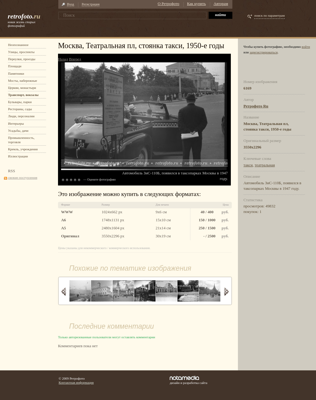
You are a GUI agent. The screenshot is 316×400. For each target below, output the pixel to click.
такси (248, 165)
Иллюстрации (18, 156)
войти (306, 46)
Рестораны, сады (20, 109)
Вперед (75, 59)
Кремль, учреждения (23, 149)
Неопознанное (18, 45)
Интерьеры (16, 123)
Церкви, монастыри (22, 88)
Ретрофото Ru (255, 106)
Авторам (221, 4)
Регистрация (91, 4)
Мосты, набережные (22, 80)
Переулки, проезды (21, 59)
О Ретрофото (168, 4)
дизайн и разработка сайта (188, 380)
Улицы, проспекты (21, 52)
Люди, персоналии (21, 116)
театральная (265, 165)
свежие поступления (22, 177)
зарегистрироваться (264, 52)
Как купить (196, 4)
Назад (63, 59)
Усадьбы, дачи (18, 130)
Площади (14, 66)
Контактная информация (76, 382)
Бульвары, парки (20, 102)
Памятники (16, 73)
